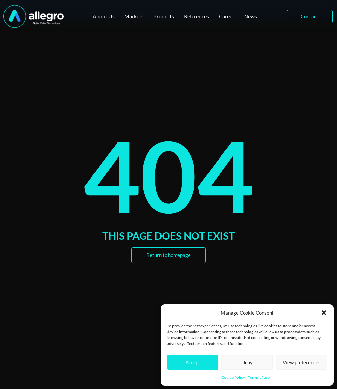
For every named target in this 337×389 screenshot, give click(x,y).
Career (226, 16)
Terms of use (259, 377)
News (250, 16)
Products (163, 16)
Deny (247, 362)
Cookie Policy (233, 377)
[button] (324, 312)
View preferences (302, 362)
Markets (133, 16)
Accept (192, 362)
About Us (104, 16)
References (196, 16)
